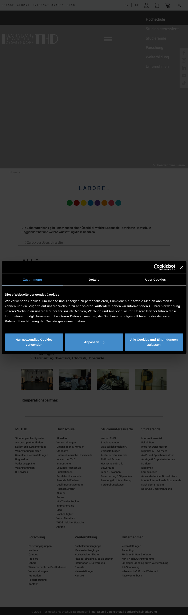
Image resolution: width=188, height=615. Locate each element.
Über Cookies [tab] (155, 279)
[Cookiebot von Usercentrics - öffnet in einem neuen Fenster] (157, 267)
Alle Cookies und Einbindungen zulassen (154, 342)
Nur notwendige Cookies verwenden (34, 342)
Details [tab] (94, 279)
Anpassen (94, 342)
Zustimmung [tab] (32, 279)
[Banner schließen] (181, 267)
